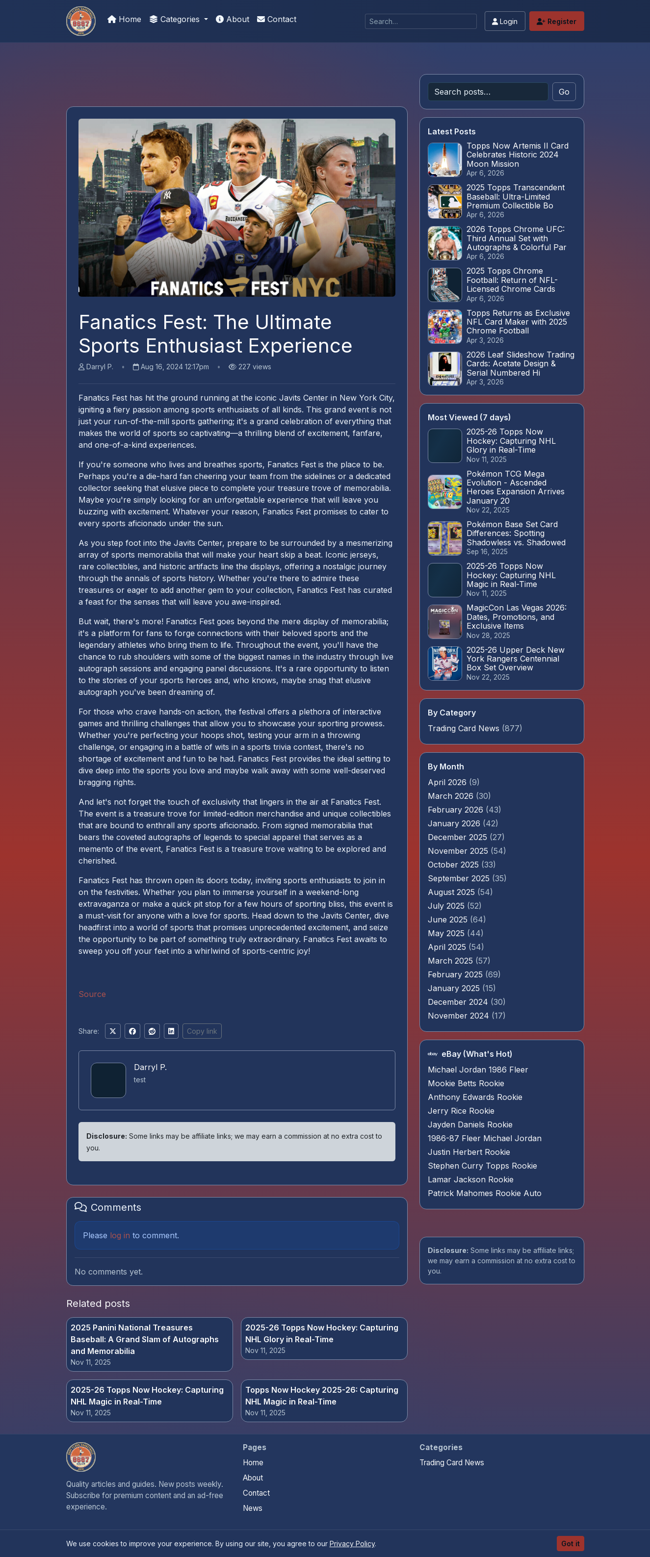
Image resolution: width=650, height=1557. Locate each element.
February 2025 (456, 974)
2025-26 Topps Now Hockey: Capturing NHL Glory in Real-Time (321, 1333)
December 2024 (459, 1002)
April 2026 (448, 782)
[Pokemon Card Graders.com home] (81, 1457)
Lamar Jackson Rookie (471, 1179)
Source (92, 994)
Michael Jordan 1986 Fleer (478, 1069)
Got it (570, 1543)
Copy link (202, 1031)
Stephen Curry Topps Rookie (482, 1166)
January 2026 (455, 823)
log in (120, 1235)
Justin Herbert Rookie (469, 1152)
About (232, 19)
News (252, 1508)
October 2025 (454, 864)
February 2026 (457, 810)
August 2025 (452, 892)
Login (505, 21)
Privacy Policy (352, 1543)
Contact (276, 19)
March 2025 (451, 961)
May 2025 (447, 933)
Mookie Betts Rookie (466, 1083)
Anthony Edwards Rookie (475, 1097)
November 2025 (459, 851)
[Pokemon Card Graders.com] (81, 21)
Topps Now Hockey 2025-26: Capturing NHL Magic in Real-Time (321, 1395)
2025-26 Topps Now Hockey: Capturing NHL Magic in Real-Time (147, 1395)
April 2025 (448, 947)
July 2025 (447, 906)
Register (556, 21)
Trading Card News (463, 728)
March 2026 (452, 796)
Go (564, 92)
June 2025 (449, 919)
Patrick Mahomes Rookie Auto (485, 1193)
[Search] (421, 21)
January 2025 (455, 988)
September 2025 (460, 878)
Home (124, 19)
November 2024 (460, 1016)
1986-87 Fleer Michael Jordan (485, 1138)
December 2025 (459, 837)
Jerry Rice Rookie (461, 1111)
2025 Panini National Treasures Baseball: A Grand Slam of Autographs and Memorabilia (145, 1339)
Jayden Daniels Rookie (470, 1124)
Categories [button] (175, 19)
